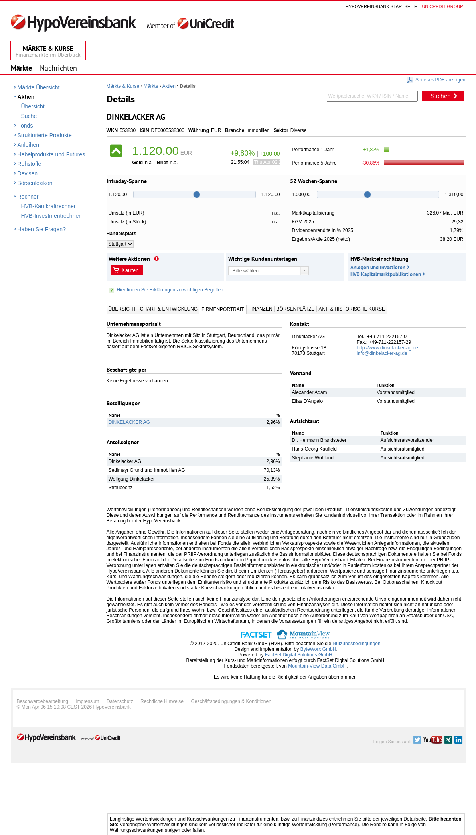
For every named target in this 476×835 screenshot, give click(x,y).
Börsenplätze (296, 309)
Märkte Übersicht (39, 87)
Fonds (25, 125)
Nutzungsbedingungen (357, 643)
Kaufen (130, 270)
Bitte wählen (246, 271)
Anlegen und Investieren (377, 267)
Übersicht (33, 106)
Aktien (26, 97)
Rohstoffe (29, 164)
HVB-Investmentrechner (51, 216)
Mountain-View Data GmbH (317, 666)
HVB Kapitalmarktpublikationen (385, 274)
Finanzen (261, 309)
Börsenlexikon (35, 183)
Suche (29, 116)
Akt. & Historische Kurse (352, 309)
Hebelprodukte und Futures (51, 154)
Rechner (28, 196)
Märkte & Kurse (123, 86)
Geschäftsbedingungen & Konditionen (231, 701)
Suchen (441, 96)
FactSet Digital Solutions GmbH (298, 655)
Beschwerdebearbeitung (42, 701)
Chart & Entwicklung (169, 309)
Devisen (28, 173)
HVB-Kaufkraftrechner (48, 206)
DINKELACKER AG (129, 422)
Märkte (151, 86)
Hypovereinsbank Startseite (381, 6)
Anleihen (29, 145)
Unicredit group (442, 6)
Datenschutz (120, 701)
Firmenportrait (222, 309)
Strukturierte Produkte (45, 135)
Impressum (87, 701)
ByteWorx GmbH (318, 649)
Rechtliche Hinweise (162, 701)
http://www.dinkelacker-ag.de (387, 348)
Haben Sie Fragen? (42, 229)
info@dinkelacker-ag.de (382, 353)
